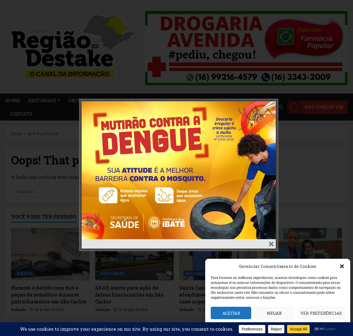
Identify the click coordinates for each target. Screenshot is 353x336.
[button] (342, 266)
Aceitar (231, 313)
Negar (274, 313)
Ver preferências (321, 313)
